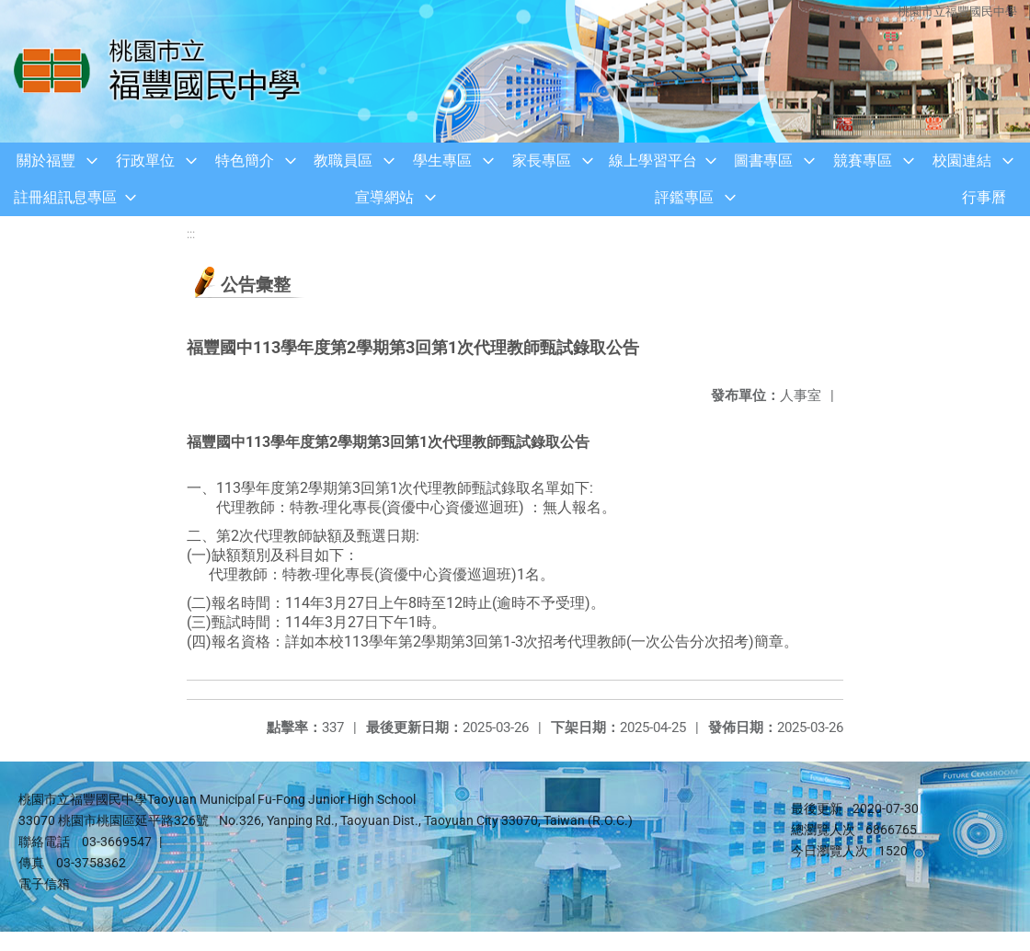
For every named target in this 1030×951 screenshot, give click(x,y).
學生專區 (442, 160)
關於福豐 (46, 160)
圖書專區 (763, 160)
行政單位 (145, 160)
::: (191, 234)
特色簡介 (244, 160)
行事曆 (984, 197)
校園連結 (962, 160)
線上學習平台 (653, 160)
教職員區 (343, 160)
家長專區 (541, 160)
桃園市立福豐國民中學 (956, 11)
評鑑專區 (684, 197)
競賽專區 (862, 160)
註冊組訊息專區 (65, 197)
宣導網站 (384, 197)
